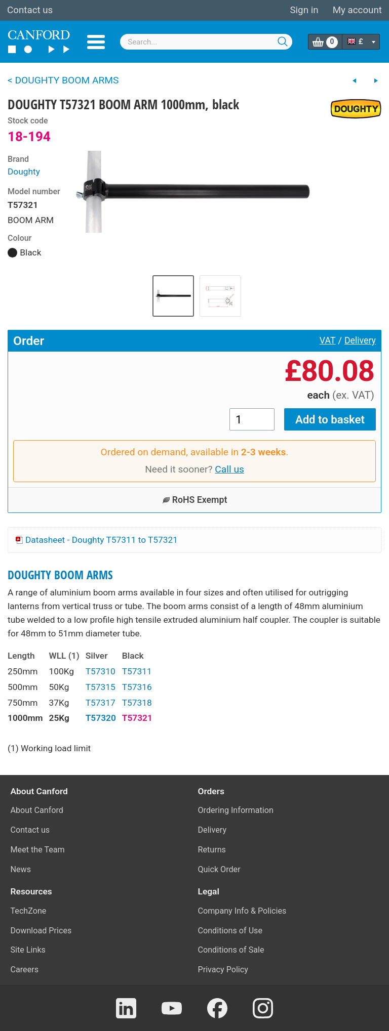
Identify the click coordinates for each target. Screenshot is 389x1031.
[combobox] (206, 42)
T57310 (100, 671)
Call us (229, 469)
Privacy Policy (223, 969)
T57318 (137, 703)
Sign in (304, 10)
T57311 (137, 671)
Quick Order (219, 869)
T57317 (100, 703)
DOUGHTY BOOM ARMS (60, 575)
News (21, 869)
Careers (25, 969)
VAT (328, 340)
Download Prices (41, 930)
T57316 (137, 687)
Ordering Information (236, 810)
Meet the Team (38, 849)
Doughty (24, 171)
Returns (212, 849)
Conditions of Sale (231, 950)
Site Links (28, 950)
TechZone (29, 911)
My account (357, 10)
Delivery (360, 340)
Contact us (30, 10)
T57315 (100, 687)
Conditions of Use (230, 930)
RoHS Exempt (194, 500)
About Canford (37, 810)
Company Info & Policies (242, 911)
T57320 (101, 718)
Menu (96, 42)
